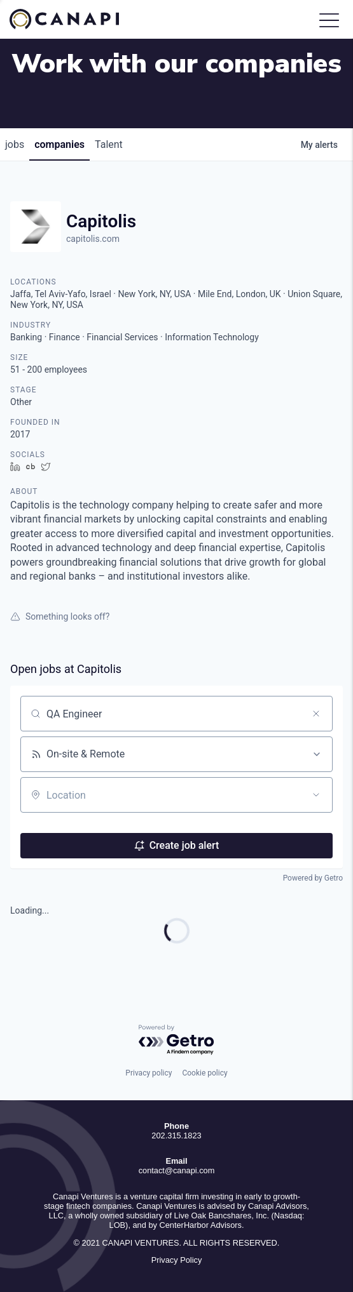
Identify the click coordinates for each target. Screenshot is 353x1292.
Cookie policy (204, 1073)
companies (59, 144)
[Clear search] (316, 714)
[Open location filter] (316, 795)
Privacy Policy (176, 1260)
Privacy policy (148, 1073)
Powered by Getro (313, 878)
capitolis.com (93, 239)
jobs (14, 144)
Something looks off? (59, 616)
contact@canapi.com (177, 1170)
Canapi (73, 19)
